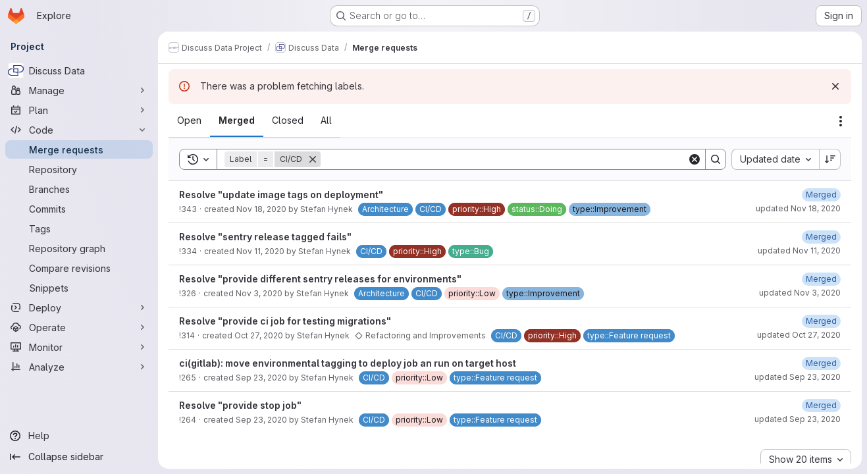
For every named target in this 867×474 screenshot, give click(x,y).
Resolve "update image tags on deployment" (281, 194)
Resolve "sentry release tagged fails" (265, 236)
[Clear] (694, 159)
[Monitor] (79, 347)
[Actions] (840, 121)
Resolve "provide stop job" (240, 405)
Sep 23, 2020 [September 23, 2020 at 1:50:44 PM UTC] (261, 377)
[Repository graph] (79, 248)
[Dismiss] (835, 86)
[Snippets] (79, 287)
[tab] (189, 120)
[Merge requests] (79, 149)
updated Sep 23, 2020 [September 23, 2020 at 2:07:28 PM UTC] (797, 377)
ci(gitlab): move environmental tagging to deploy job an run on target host (347, 363)
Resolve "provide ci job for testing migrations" (285, 321)
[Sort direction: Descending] (830, 159)
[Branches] (79, 189)
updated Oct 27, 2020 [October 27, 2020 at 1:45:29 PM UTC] (799, 335)
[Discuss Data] (79, 70)
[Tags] (79, 228)
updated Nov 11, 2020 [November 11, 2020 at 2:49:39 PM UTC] (799, 250)
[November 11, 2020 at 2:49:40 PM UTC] (821, 237)
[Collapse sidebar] (79, 457)
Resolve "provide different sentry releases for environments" (320, 278)
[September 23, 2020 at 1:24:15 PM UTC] (821, 405)
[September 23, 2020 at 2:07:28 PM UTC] (821, 363)
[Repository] (79, 169)
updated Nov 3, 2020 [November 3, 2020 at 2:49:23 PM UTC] (800, 293)
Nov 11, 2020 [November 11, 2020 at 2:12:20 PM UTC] (260, 251)
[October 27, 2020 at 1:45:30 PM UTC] (821, 321)
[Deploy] (79, 307)
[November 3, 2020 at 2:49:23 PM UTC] (821, 279)
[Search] (504, 159)
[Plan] (79, 110)
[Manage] (79, 90)
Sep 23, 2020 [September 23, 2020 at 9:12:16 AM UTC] (261, 420)
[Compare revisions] (79, 268)
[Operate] (79, 327)
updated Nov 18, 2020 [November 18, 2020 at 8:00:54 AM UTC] (798, 208)
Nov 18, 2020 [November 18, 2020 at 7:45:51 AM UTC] (261, 209)
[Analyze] (79, 366)
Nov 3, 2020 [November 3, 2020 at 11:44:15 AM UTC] (259, 293)
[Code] (79, 129)
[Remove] (313, 159)
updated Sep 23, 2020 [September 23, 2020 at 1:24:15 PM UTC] (797, 419)
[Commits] (79, 208)
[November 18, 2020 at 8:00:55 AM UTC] (821, 194)
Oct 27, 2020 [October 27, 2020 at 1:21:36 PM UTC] (258, 335)
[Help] (79, 436)
